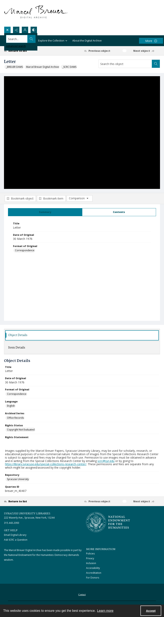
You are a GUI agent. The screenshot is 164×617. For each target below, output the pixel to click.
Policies (90, 554)
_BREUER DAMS (14, 67)
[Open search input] (7, 30)
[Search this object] (125, 64)
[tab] (45, 213)
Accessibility (93, 568)
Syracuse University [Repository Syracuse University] (18, 480)
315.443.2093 (11, 523)
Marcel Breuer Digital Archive (42, 67)
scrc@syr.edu (105, 461)
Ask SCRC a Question (15, 540)
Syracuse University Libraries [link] (27, 514)
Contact (82, 595)
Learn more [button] (105, 610)
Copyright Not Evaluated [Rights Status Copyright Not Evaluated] (21, 430)
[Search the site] (65, 39)
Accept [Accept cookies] (151, 610)
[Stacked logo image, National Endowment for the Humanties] (108, 523)
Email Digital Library (15, 535)
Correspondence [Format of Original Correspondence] (24, 251)
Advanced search (16, 46)
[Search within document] (156, 64)
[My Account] (25, 30)
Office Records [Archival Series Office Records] (15, 418)
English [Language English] (11, 406)
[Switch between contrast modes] (34, 30)
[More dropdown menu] (151, 41)
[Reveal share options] (16, 30)
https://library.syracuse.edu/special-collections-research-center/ (45, 465)
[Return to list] (24, 50)
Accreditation (93, 573)
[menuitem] (82, 595)
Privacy (90, 559)
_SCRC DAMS (69, 67)
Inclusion (91, 564)
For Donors (92, 578)
